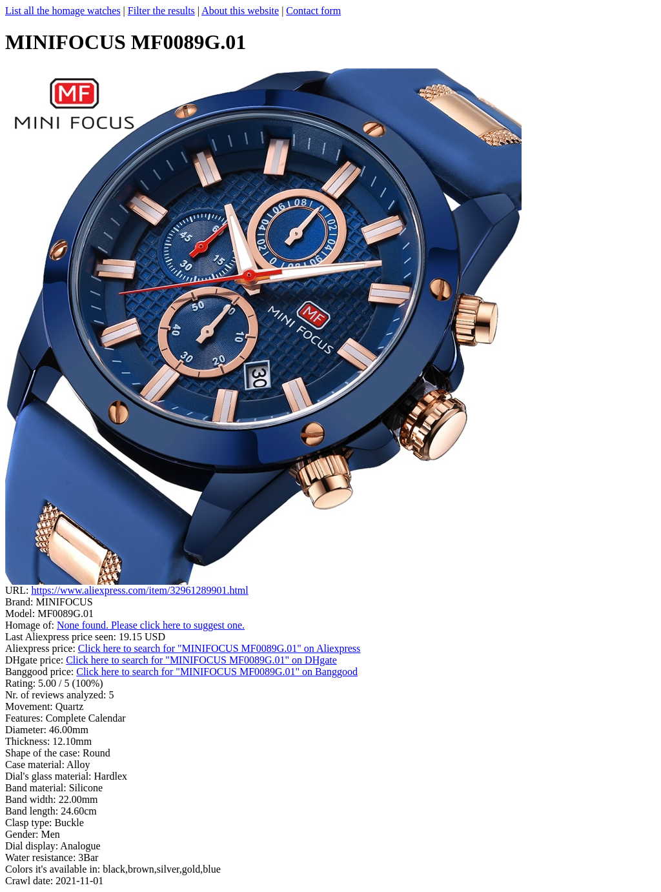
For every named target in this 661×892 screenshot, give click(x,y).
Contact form (313, 10)
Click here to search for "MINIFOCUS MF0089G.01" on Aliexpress (219, 648)
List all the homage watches (63, 10)
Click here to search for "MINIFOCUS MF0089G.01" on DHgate (201, 659)
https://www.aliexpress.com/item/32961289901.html (139, 590)
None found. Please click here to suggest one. (151, 625)
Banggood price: (40, 671)
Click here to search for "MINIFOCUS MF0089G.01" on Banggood (217, 671)
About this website (240, 10)
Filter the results (161, 10)
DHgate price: (35, 659)
